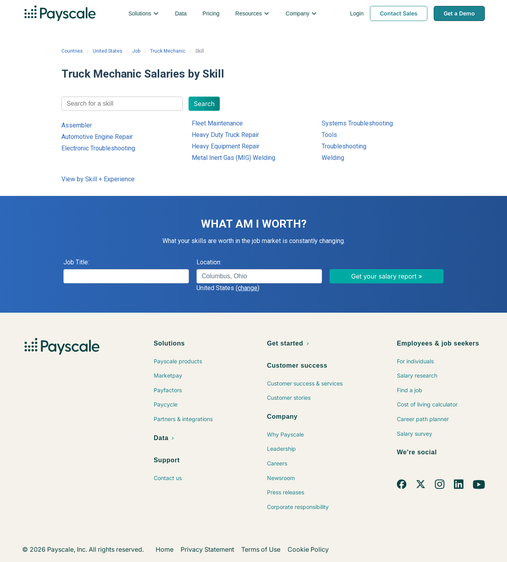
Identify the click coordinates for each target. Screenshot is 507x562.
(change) (247, 288)
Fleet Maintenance (217, 123)
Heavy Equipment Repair (225, 146)
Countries (72, 51)
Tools (329, 135)
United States (107, 51)
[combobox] (122, 104)
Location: (208, 262)
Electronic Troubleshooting (98, 148)
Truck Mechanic (167, 51)
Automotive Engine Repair (97, 136)
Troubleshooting (344, 146)
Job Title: (76, 262)
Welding (333, 157)
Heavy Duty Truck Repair (225, 135)
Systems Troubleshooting (357, 123)
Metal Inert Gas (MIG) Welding (233, 157)
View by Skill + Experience (98, 179)
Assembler (76, 125)
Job (136, 51)
